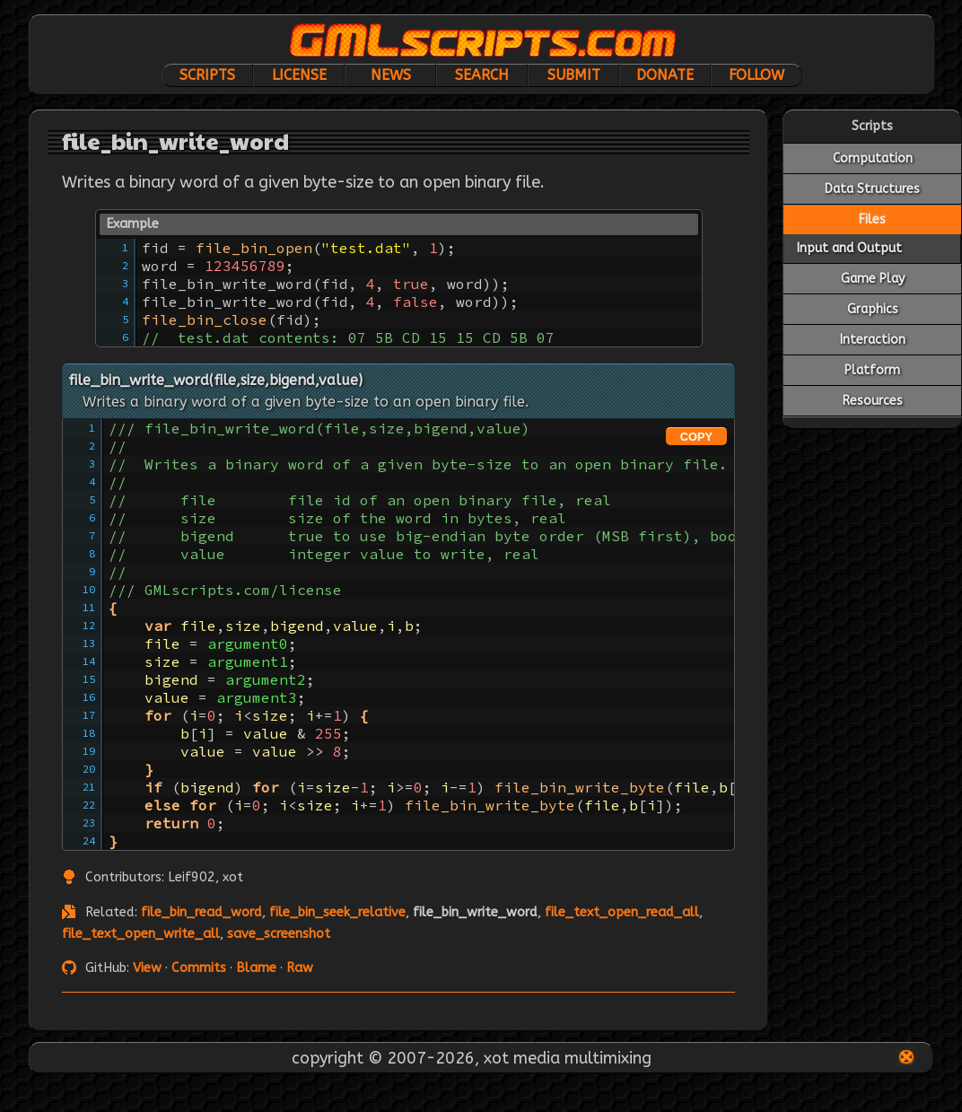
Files (872, 219)
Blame (256, 968)
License (299, 74)
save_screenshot (278, 933)
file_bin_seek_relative (337, 912)
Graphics (872, 309)
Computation (873, 158)
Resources (873, 400)
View (147, 968)
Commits (198, 968)
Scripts (207, 74)
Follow (756, 74)
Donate (665, 74)
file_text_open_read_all (622, 912)
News (391, 74)
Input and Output (849, 248)
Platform (872, 370)
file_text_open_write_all (141, 933)
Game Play (873, 278)
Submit (573, 74)
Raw (299, 968)
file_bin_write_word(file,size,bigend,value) (215, 380)
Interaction (872, 339)
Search (482, 74)
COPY (696, 436)
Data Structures (872, 189)
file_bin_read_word (201, 912)
